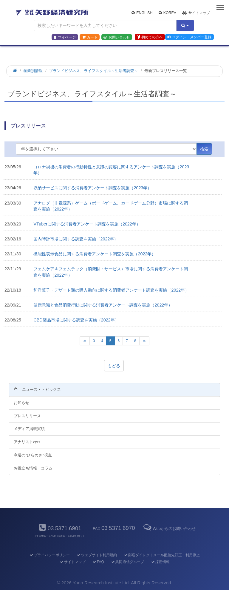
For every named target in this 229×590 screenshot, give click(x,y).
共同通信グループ (127, 562)
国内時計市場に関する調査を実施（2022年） (75, 239)
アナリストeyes (27, 442)
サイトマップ (196, 13)
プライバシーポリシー (49, 555)
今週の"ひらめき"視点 (33, 455)
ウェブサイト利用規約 (96, 555)
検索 (204, 149)
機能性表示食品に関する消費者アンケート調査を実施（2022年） (94, 253)
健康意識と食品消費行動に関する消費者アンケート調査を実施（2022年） (102, 305)
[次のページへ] (144, 340)
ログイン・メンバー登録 (189, 37)
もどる (114, 365)
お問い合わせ (116, 37)
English (141, 13)
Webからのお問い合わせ (169, 528)
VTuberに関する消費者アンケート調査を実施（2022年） (86, 224)
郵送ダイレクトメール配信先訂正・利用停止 (161, 555)
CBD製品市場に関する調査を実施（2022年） (76, 320)
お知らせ (21, 402)
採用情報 (160, 562)
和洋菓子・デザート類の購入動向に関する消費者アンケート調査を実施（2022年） (111, 290)
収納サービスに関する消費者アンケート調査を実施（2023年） (92, 187)
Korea (167, 13)
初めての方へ (150, 37)
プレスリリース (27, 416)
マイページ (65, 37)
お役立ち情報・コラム (33, 468)
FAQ (98, 562)
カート (90, 37)
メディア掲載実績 (29, 428)
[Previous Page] (85, 340)
